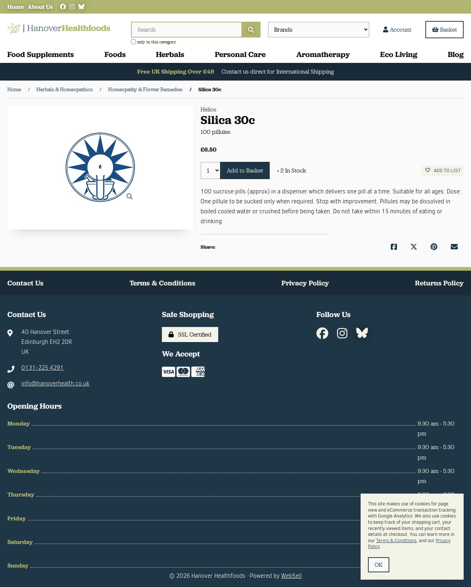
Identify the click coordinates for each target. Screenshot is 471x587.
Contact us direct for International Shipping (278, 72)
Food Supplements (40, 54)
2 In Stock (291, 170)
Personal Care (240, 54)
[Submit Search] (251, 30)
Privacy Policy (305, 283)
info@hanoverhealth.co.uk (55, 384)
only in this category (153, 42)
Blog (456, 54)
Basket (444, 29)
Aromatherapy (323, 54)
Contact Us (25, 283)
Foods (115, 54)
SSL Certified (190, 334)
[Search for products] (186, 30)
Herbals (170, 54)
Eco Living (398, 54)
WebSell (291, 576)
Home (15, 7)
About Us (40, 7)
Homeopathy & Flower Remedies (145, 89)
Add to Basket (245, 170)
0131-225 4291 (42, 368)
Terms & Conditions (162, 283)
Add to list (443, 171)
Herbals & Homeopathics (64, 89)
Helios (208, 109)
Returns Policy (439, 283)
